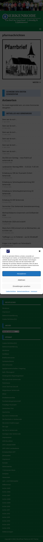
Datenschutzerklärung (23, 291)
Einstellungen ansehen (21, 286)
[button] (39, 251)
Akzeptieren (21, 274)
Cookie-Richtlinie (11, 291)
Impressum (34, 291)
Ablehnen (21, 280)
